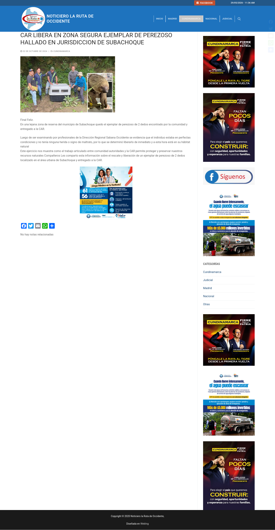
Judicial (208, 280)
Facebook (205, 2)
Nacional (208, 296)
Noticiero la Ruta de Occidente (70, 19)
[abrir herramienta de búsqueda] (239, 19)
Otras (206, 304)
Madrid (207, 288)
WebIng (144, 523)
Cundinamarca (60, 51)
